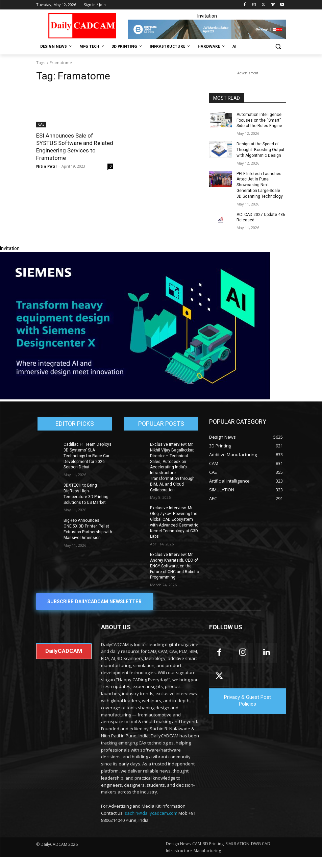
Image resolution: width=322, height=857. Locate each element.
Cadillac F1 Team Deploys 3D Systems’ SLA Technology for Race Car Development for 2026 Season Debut (88, 455)
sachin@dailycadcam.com (151, 813)
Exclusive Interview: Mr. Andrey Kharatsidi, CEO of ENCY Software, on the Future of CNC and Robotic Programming (174, 566)
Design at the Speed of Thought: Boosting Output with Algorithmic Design (260, 150)
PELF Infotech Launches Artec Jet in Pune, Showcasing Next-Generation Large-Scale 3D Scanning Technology (260, 185)
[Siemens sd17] (135, 397)
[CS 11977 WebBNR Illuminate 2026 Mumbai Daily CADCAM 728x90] (207, 29)
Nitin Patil (46, 166)
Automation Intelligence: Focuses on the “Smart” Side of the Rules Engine (259, 120)
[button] (278, 46)
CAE (41, 124)
